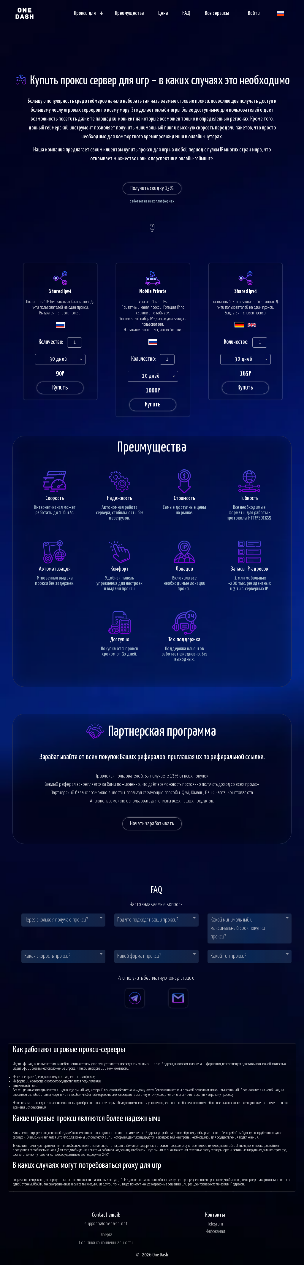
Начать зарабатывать (152, 824)
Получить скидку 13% (152, 188)
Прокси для (88, 13)
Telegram (215, 1224)
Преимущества (129, 13)
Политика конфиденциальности (106, 1243)
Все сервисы (217, 13)
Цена (163, 13)
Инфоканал (215, 1231)
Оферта (105, 1235)
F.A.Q (186, 13)
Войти (254, 13)
